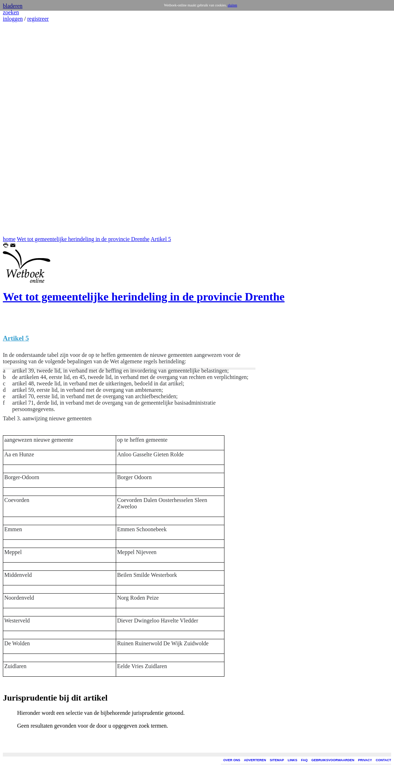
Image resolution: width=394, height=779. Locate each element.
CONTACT (383, 760)
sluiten (232, 5)
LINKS (292, 760)
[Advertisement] (24, 129)
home (9, 239)
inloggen (13, 19)
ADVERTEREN (255, 760)
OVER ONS (231, 760)
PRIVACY (365, 760)
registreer (37, 19)
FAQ (304, 760)
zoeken (11, 12)
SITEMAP (277, 760)
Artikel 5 (161, 239)
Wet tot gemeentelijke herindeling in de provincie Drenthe (83, 239)
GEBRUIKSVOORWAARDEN (332, 760)
